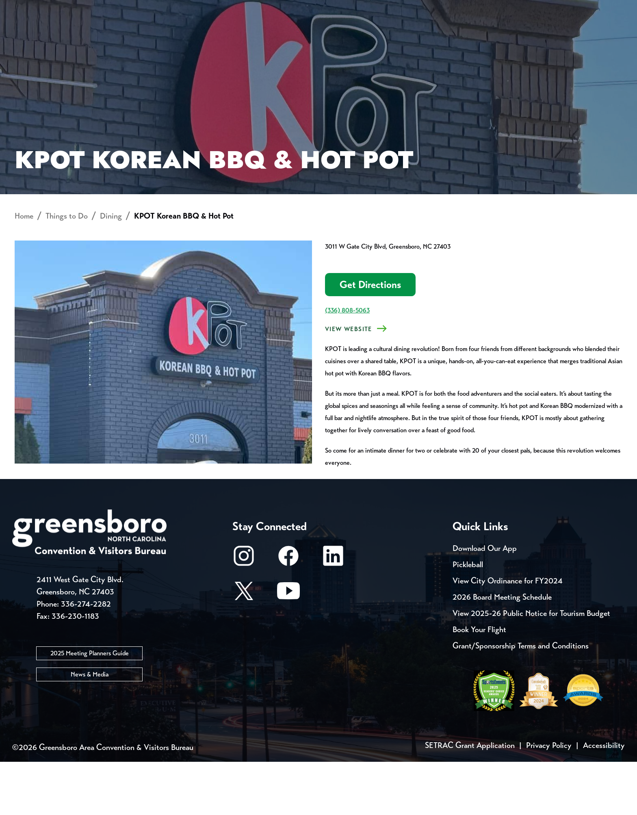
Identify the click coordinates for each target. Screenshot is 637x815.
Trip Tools (95, 8)
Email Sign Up (228, 8)
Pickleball (468, 618)
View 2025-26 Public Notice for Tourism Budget (531, 666)
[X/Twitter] (243, 648)
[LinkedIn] (333, 613)
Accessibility (604, 798)
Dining (111, 269)
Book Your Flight (479, 683)
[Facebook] (288, 613)
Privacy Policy (549, 798)
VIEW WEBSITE (348, 382)
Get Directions (370, 338)
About (41, 35)
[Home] (253, 35)
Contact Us (159, 8)
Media (286, 8)
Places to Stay (131, 35)
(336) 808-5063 (347, 363)
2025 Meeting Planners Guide (89, 706)
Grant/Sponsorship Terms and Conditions (521, 699)
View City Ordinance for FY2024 (508, 634)
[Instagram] (243, 613)
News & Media (89, 727)
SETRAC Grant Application (470, 798)
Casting (333, 8)
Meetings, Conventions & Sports (501, 35)
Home (24, 269)
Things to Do (359, 35)
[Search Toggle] (600, 34)
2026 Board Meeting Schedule (502, 650)
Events (41, 8)
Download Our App (485, 601)
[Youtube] (288, 648)
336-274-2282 (86, 657)
